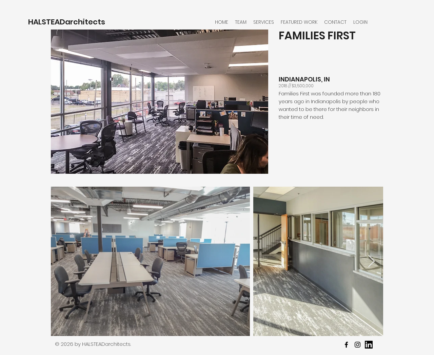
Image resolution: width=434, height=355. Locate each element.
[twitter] (357, 345)
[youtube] (369, 345)
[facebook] (346, 345)
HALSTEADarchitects (66, 22)
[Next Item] (371, 261)
